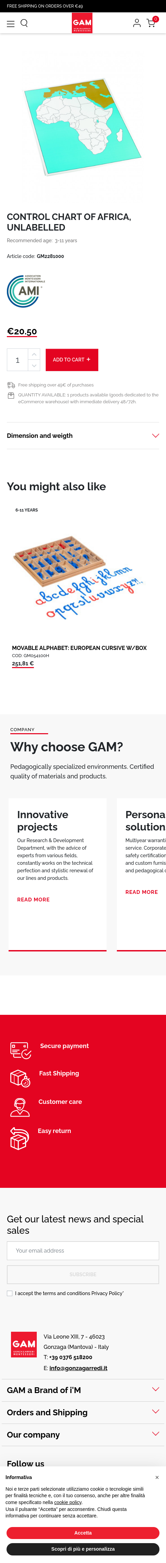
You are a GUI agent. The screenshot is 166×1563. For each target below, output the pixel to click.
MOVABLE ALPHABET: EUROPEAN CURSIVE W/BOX (79, 648)
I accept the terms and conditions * (69, 1293)
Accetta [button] (83, 1533)
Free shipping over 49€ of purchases (55, 384)
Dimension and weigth (40, 435)
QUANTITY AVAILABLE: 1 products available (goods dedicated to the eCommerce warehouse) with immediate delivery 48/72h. (88, 398)
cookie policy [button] (67, 1502)
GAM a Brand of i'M (44, 1390)
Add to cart (72, 359)
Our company (33, 1435)
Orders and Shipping (47, 1412)
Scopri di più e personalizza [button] (82, 1549)
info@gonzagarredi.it (78, 1368)
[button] (157, 1477)
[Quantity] (17, 360)
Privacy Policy (106, 1293)
